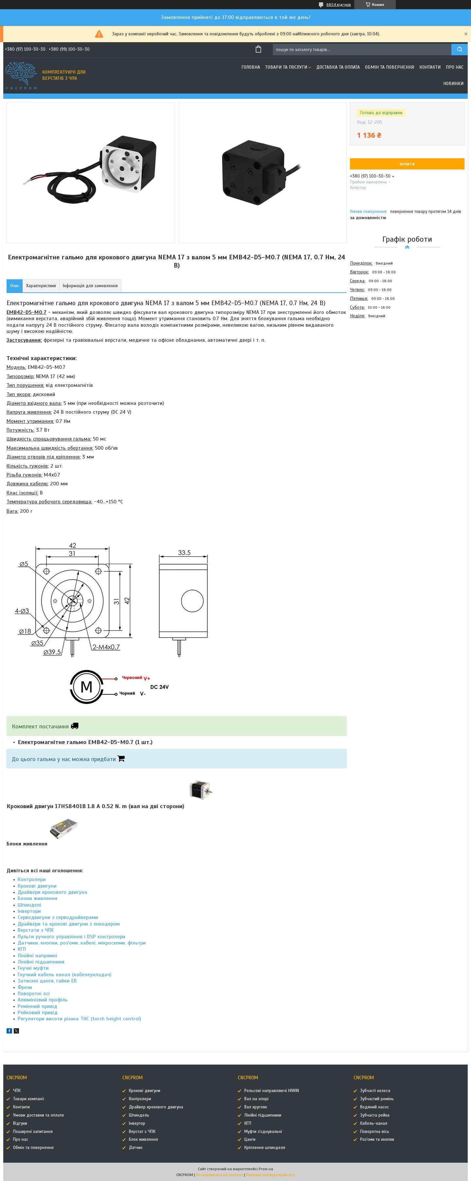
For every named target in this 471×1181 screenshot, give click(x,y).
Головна (250, 67)
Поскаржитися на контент (219, 1174)
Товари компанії (28, 1099)
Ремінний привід (37, 1006)
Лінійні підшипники (41, 962)
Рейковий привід (38, 1012)
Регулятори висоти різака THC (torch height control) (79, 1019)
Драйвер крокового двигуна (156, 1107)
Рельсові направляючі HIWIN (271, 1090)
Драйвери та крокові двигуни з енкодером (69, 924)
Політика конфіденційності (270, 1174)
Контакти (430, 67)
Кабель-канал (373, 1123)
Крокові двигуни (37, 886)
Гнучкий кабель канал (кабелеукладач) (64, 974)
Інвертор (137, 1123)
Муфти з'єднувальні (263, 1131)
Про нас (454, 67)
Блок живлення (143, 1139)
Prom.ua (266, 1169)
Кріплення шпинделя (264, 1147)
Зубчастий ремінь (377, 1099)
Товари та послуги (286, 67)
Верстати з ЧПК (36, 930)
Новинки (453, 83)
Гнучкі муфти (33, 968)
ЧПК (17, 1090)
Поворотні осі (34, 993)
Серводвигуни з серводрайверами (58, 917)
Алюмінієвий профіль (43, 1000)
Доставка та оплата (338, 67)
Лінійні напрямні (37, 955)
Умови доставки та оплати (38, 1115)
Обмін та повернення (389, 67)
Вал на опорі (256, 1099)
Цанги (249, 1139)
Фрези (25, 987)
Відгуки (20, 1123)
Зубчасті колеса (375, 1090)
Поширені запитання (33, 1131)
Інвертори (29, 911)
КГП (22, 949)
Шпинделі (29, 905)
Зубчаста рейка (375, 1115)
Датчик (135, 1147)
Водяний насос (374, 1107)
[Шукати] (459, 49)
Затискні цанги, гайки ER (47, 981)
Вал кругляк (255, 1107)
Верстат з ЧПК (142, 1131)
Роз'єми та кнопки (377, 1139)
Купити (407, 164)
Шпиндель (139, 1115)
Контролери (32, 879)
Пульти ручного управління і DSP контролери (71, 936)
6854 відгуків (338, 4)
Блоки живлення (37, 898)
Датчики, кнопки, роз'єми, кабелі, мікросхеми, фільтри (82, 943)
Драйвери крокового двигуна (52, 892)
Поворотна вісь (374, 1131)
